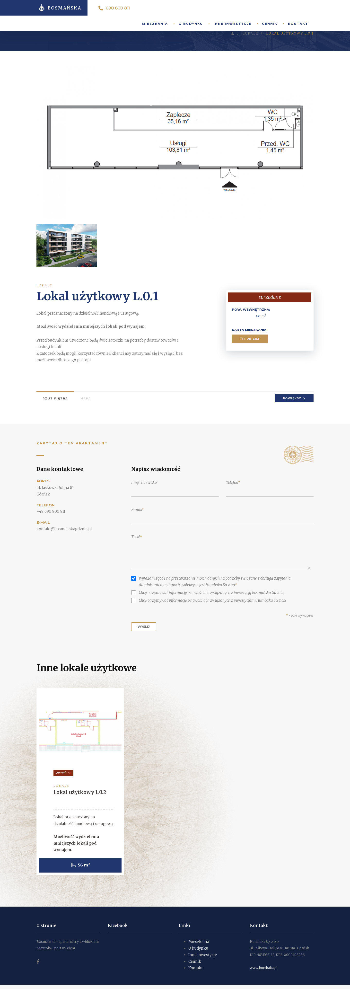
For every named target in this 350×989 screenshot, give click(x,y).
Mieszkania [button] (155, 24)
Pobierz (250, 326)
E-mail (136, 497)
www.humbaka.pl (264, 956)
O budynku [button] (191, 24)
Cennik (269, 24)
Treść (135, 524)
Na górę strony (296, 979)
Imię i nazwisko (144, 470)
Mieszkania (198, 929)
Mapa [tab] (85, 386)
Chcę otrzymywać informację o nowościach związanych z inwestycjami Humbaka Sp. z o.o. (212, 588)
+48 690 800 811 (50, 499)
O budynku (198, 936)
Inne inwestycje (232, 24)
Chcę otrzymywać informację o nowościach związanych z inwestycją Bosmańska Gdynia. (211, 580)
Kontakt (298, 24)
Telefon (232, 470)
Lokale (44, 273)
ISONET (105, 981)
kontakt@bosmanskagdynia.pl (64, 516)
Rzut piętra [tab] (55, 386)
